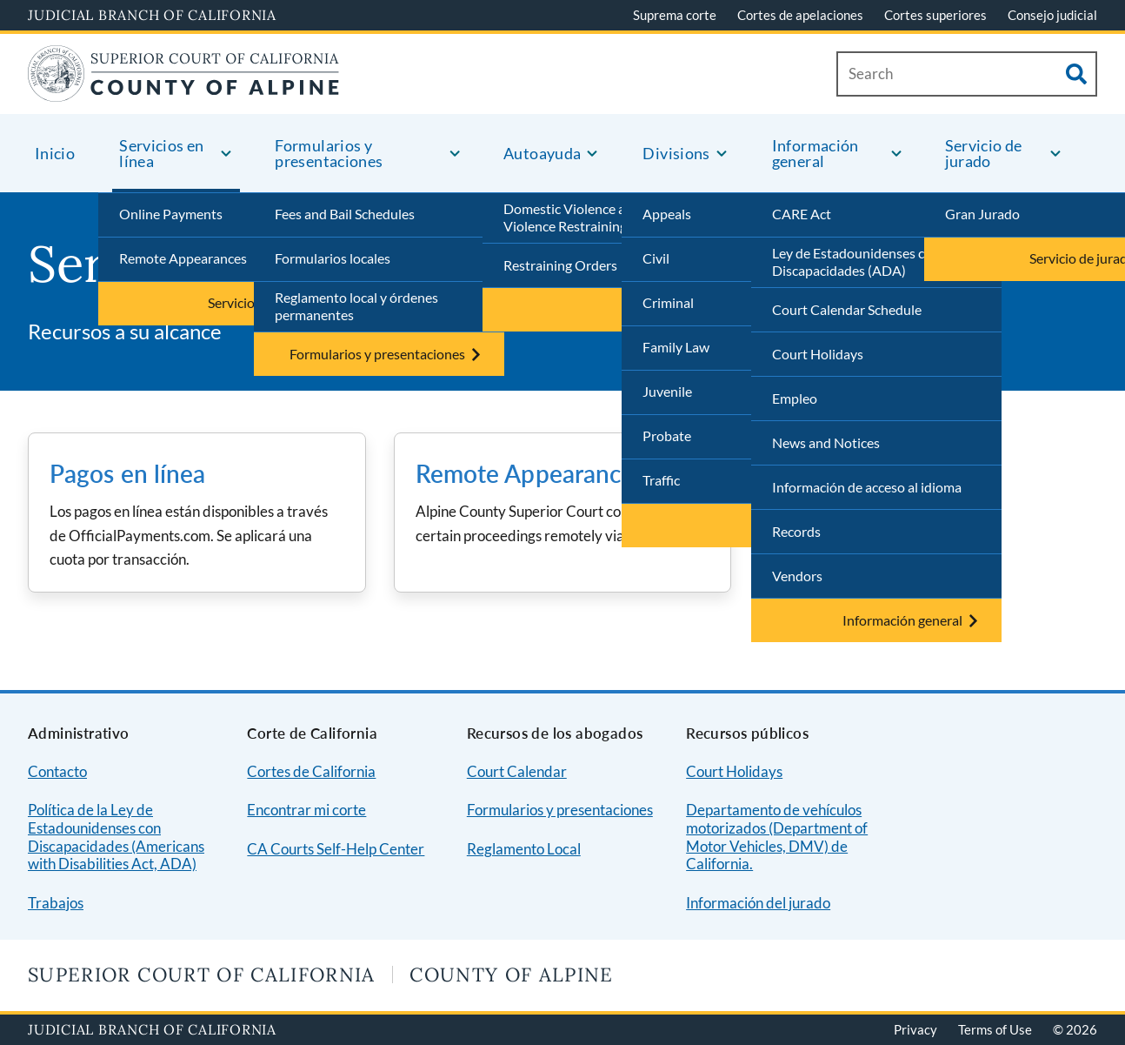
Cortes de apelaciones (800, 15)
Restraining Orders (560, 265)
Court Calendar (517, 771)
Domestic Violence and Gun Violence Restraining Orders (587, 217)
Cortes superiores (935, 15)
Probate (666, 435)
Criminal (668, 302)
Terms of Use (995, 1029)
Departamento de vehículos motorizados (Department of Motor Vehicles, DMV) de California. (777, 836)
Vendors (797, 575)
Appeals (666, 213)
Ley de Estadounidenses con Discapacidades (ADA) (856, 262)
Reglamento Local (524, 849)
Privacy (915, 1029)
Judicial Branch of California (152, 14)
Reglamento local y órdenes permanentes (356, 306)
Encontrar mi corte (306, 809)
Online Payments (171, 213)
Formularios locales (332, 258)
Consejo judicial (1052, 15)
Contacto (57, 771)
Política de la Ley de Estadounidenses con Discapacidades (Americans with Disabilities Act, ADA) (116, 836)
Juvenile (667, 391)
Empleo (794, 398)
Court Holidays (817, 353)
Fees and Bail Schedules (345, 213)
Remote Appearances (183, 258)
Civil (655, 258)
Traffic (661, 480)
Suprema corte (674, 15)
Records (796, 531)
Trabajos (55, 903)
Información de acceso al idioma (867, 487)
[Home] (184, 91)
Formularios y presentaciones (560, 809)
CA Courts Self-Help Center (335, 849)
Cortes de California (311, 771)
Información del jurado (758, 903)
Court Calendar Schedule (847, 309)
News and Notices (826, 442)
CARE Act (801, 213)
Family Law (675, 346)
